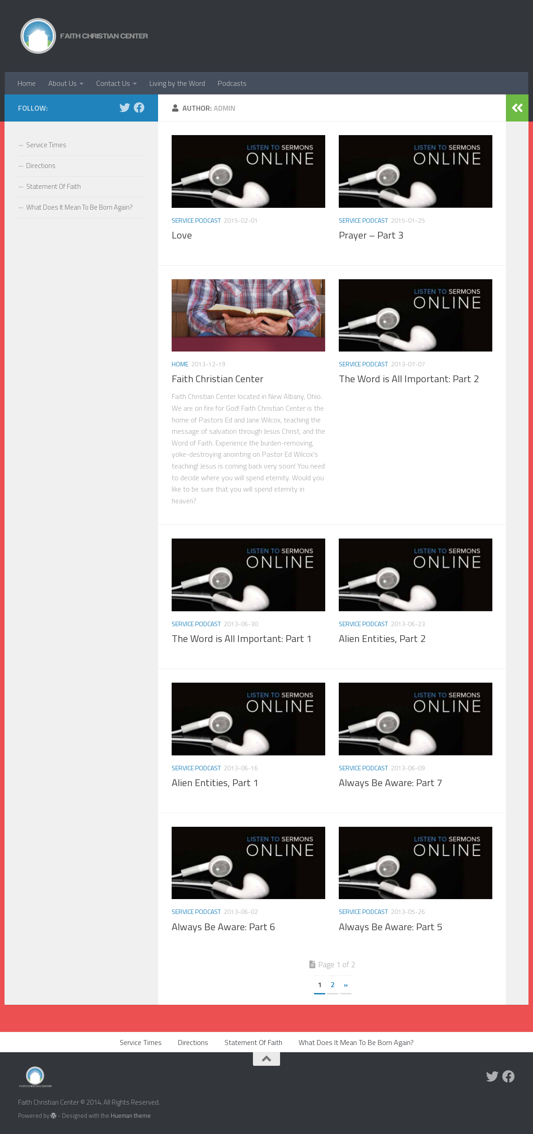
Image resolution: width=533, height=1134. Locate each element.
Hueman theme (131, 1115)
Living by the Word (177, 83)
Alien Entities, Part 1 (215, 782)
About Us (62, 83)
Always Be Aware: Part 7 (390, 782)
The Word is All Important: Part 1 (242, 638)
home (180, 364)
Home (27, 83)
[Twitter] (124, 107)
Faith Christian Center (217, 378)
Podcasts (232, 83)
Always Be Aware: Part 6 (223, 926)
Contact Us (113, 83)
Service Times (46, 145)
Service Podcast (196, 220)
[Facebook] (139, 107)
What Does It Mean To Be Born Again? (79, 207)
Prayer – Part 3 (371, 235)
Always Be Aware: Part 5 (390, 926)
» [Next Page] (346, 984)
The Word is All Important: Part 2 (409, 378)
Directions (41, 165)
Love (182, 235)
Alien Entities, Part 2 (382, 638)
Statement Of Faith (53, 186)
